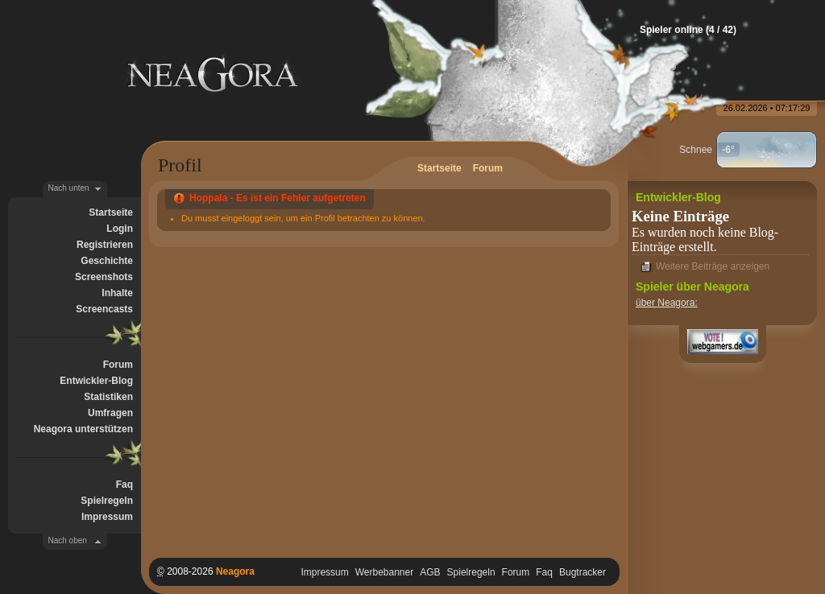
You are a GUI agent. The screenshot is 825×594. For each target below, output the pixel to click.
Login (119, 228)
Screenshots (104, 277)
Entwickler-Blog (96, 380)
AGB (430, 572)
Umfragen (110, 413)
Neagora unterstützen (83, 429)
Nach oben (67, 540)
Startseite (111, 212)
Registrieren (105, 244)
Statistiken (108, 396)
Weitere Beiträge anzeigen (712, 266)
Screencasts (104, 309)
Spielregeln (107, 500)
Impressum (107, 516)
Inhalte (117, 293)
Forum (118, 364)
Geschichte (107, 260)
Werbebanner (384, 572)
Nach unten (68, 188)
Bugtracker (582, 572)
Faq (124, 484)
